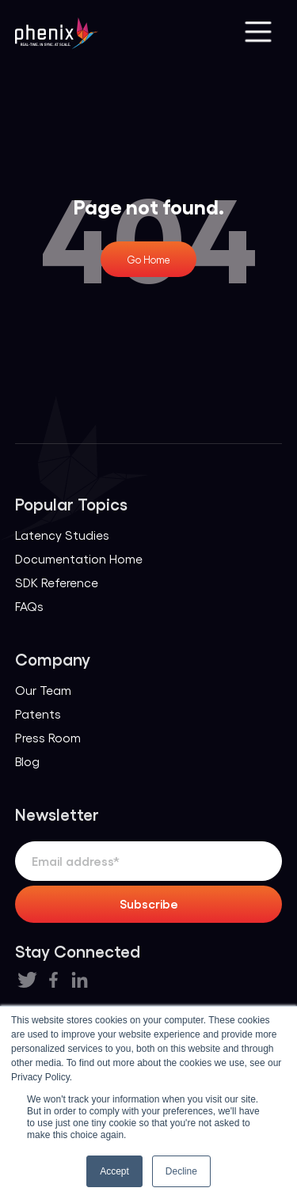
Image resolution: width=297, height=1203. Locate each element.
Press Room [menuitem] (48, 737)
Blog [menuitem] (27, 760)
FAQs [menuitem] (29, 605)
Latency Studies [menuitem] (62, 534)
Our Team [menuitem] (43, 689)
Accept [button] (114, 1171)
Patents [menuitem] (38, 713)
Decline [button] (181, 1171)
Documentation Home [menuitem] (79, 558)
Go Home (148, 259)
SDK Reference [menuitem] (56, 582)
